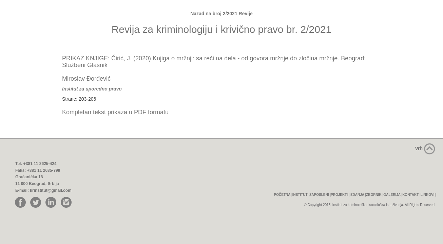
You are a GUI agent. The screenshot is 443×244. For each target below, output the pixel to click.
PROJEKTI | (340, 195)
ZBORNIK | (374, 195)
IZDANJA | (358, 195)
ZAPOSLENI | (320, 195)
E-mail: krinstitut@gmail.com (43, 190)
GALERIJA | (392, 195)
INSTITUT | (301, 195)
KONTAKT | (411, 195)
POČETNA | (283, 195)
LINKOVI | (428, 195)
